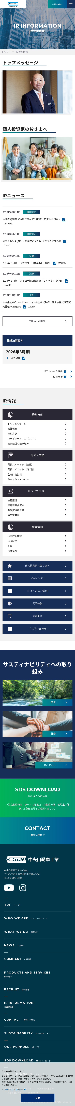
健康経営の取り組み (18, 443)
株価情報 (12, 551)
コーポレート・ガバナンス (22, 438)
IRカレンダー (37, 578)
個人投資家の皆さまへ (37, 565)
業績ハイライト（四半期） (22, 469)
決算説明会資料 (16, 505)
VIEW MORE (37, 321)
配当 (10, 546)
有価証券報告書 (16, 510)
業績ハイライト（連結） (21, 464)
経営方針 (12, 433)
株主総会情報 (15, 536)
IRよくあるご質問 (37, 590)
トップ (5, 51)
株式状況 (12, 541)
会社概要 (12, 428)
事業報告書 (13, 515)
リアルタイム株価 (53, 371)
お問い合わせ (57, 4)
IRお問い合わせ (38, 628)
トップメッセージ (17, 423)
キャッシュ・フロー (18, 479)
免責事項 (58, 376)
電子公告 (37, 603)
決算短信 (15, 358)
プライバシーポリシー (13, 1089)
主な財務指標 (15, 474)
